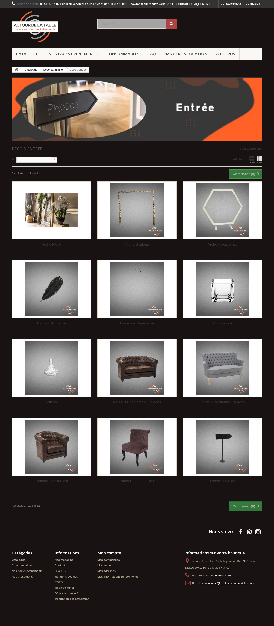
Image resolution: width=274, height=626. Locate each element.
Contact (60, 565)
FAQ (152, 53)
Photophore (222, 323)
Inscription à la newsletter (72, 598)
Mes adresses (106, 571)
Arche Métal (51, 244)
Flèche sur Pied (222, 481)
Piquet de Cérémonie (137, 323)
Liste (259, 160)
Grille (252, 160)
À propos (225, 53)
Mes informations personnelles (117, 576)
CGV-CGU (61, 571)
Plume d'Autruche (51, 323)
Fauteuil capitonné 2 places (222, 402)
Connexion (253, 3)
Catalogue (28, 53)
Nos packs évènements (73, 53)
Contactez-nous (231, 3)
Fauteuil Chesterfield (51, 481)
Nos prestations (22, 576)
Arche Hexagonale (223, 244)
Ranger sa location (186, 53)
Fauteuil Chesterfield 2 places (137, 402)
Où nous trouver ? (67, 593)
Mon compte (109, 552)
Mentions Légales (66, 576)
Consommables (122, 53)
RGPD (59, 582)
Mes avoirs (104, 565)
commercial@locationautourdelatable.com (228, 583)
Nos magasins (64, 559)
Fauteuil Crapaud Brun (137, 481)
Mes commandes (108, 559)
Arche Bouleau (137, 244)
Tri (13, 159)
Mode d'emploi (64, 587)
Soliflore (51, 402)
